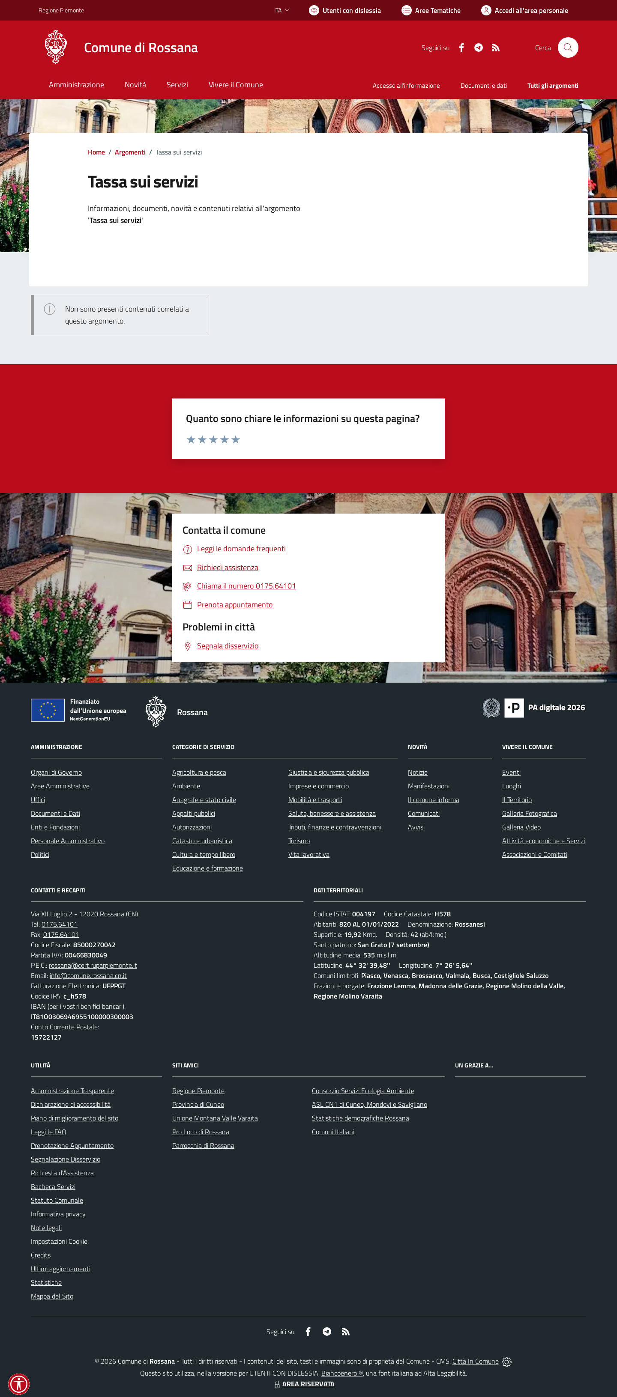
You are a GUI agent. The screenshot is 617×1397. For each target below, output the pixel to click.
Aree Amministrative (60, 786)
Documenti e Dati (55, 813)
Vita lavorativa (308, 854)
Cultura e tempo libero (203, 854)
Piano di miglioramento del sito (74, 1118)
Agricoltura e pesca (199, 772)
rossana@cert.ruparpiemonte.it (93, 965)
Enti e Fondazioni (55, 827)
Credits (41, 1255)
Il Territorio (517, 799)
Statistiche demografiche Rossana (360, 1118)
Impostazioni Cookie (59, 1241)
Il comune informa (433, 799)
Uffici (38, 799)
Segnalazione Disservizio (65, 1159)
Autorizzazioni (192, 827)
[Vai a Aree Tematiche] (431, 10)
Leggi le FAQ (48, 1132)
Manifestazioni (428, 786)
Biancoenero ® (342, 1373)
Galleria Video (521, 827)
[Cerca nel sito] (568, 47)
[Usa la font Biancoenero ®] (345, 10)
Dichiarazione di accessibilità (71, 1104)
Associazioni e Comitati (534, 854)
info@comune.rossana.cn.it (88, 975)
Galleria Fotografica (529, 813)
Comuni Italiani (333, 1132)
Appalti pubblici (193, 813)
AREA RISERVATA (303, 1384)
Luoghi (511, 786)
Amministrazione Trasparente (72, 1090)
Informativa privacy (58, 1214)
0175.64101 (60, 924)
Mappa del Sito (52, 1296)
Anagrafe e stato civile (204, 799)
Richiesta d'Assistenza (62, 1173)
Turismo (299, 840)
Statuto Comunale (57, 1200)
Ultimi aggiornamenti (60, 1268)
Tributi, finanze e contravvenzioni (334, 827)
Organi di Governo (56, 772)
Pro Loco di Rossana (200, 1132)
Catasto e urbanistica (202, 840)
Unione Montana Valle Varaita (215, 1118)
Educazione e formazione (207, 868)
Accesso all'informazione (406, 85)
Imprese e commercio (318, 786)
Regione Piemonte (198, 1090)
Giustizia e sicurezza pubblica (328, 772)
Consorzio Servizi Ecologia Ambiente (363, 1090)
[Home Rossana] (118, 47)
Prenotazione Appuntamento (72, 1145)
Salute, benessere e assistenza (332, 813)
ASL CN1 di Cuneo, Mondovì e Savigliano (369, 1104)
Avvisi (416, 827)
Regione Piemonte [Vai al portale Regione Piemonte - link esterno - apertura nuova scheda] (61, 10)
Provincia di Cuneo (198, 1104)
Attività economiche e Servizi (543, 840)
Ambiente (186, 786)
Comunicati (424, 813)
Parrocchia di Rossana (203, 1145)
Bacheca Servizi (53, 1186)
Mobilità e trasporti (315, 799)
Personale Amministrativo (68, 840)
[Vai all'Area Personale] (524, 10)
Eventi (511, 772)
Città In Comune (475, 1361)
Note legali (46, 1227)
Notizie (418, 772)
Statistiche (46, 1282)
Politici (40, 854)
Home (96, 152)
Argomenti (130, 152)
